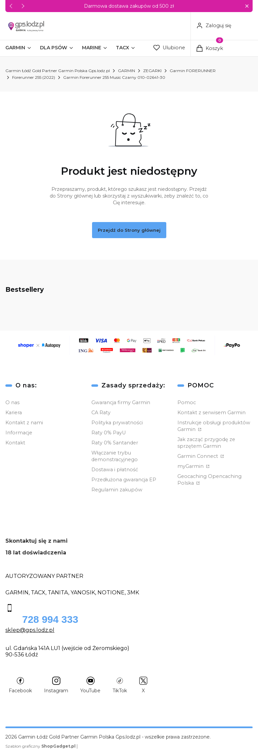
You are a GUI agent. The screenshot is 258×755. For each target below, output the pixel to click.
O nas (12, 402)
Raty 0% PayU (108, 433)
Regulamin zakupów (116, 490)
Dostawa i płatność (114, 470)
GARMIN (126, 70)
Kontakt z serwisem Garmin (211, 413)
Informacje (18, 433)
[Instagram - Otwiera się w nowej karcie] (56, 685)
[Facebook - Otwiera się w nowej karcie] (20, 685)
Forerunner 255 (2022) (33, 77)
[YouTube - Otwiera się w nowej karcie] (90, 685)
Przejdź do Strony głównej (129, 230)
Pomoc (186, 402)
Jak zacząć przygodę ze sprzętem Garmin (206, 442)
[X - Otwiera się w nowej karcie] (143, 685)
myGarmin (191, 466)
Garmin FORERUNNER (193, 70)
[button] (247, 6)
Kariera (13, 413)
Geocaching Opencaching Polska (209, 479)
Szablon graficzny (41, 746)
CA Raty (101, 413)
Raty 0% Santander (114, 443)
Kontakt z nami (24, 423)
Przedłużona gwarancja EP (123, 480)
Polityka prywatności (117, 423)
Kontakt (15, 443)
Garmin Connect (198, 456)
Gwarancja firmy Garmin (120, 402)
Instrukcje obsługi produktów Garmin (213, 426)
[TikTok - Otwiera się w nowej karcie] (119, 685)
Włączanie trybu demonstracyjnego (114, 456)
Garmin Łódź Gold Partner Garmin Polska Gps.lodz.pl (57, 70)
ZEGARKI (152, 70)
